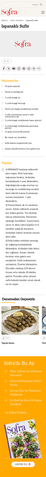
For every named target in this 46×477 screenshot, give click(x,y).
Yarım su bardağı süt (12, 92)
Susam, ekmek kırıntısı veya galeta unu (20, 149)
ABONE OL (23, 464)
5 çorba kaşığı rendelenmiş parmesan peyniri (19, 127)
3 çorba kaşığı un (10, 98)
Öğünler (4, 20)
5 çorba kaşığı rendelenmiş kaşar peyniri (21, 121)
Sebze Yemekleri (17, 20)
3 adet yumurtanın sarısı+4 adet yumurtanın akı (17, 116)
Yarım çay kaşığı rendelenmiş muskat (19, 109)
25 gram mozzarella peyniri (15, 132)
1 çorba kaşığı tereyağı (13, 103)
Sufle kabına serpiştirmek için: (16, 143)
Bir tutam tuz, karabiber (13, 138)
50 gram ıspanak (10, 86)
